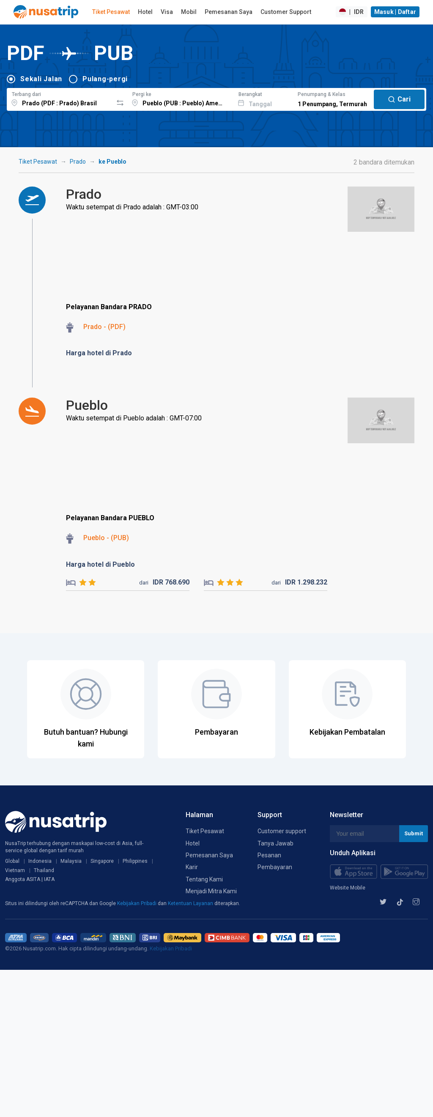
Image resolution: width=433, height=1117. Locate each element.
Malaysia (71, 861)
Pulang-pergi (105, 79)
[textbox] (60, 98)
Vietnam (15, 870)
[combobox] (60, 98)
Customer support (282, 831)
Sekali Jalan (41, 79)
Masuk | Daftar (395, 11)
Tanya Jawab (275, 843)
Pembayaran (275, 867)
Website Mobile (347, 888)
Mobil (189, 11)
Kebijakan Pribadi (137, 903)
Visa (167, 11)
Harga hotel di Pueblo (100, 564)
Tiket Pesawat (111, 11)
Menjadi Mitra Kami (211, 891)
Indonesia (40, 861)
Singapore (102, 861)
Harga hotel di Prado (99, 353)
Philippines (135, 861)
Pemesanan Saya (228, 11)
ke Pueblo (112, 161)
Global (12, 861)
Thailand (44, 870)
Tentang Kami (204, 879)
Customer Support (285, 11)
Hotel (145, 11)
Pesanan (269, 855)
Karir (192, 867)
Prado (78, 161)
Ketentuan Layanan (191, 903)
